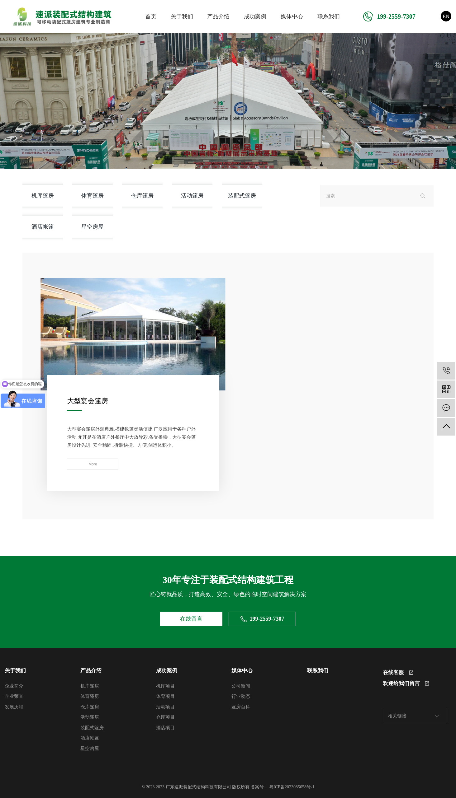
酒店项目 (165, 727)
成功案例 (255, 16)
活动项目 (165, 706)
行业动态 (240, 695)
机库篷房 (42, 195)
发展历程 (14, 706)
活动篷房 (192, 195)
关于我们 (182, 16)
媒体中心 (292, 16)
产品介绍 (218, 16)
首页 (150, 16)
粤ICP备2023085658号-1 (291, 786)
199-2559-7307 (389, 16)
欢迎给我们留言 (406, 683)
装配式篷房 (242, 195)
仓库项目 (165, 716)
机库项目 (165, 685)
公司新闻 (240, 685)
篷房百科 (240, 706)
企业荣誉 (14, 695)
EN (446, 16)
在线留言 (191, 618)
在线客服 (398, 672)
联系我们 (328, 16)
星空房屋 (92, 226)
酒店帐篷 (42, 226)
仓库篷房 (142, 195)
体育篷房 (92, 195)
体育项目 (165, 695)
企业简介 (14, 685)
